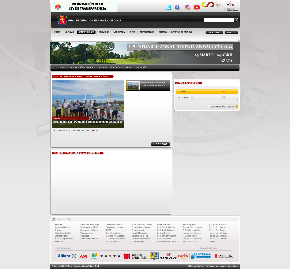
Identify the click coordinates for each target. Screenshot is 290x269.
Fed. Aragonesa (190, 224)
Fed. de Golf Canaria (166, 230)
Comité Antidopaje (114, 233)
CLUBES (163, 32)
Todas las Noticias (62, 227)
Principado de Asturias (218, 224)
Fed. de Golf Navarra (192, 239)
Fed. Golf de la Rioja (166, 227)
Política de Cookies (195, 266)
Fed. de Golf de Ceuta (166, 242)
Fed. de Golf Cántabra (218, 233)
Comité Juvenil (138, 230)
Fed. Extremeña (164, 239)
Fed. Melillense (163, 233)
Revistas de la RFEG (89, 227)
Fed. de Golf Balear (217, 230)
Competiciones (62, 236)
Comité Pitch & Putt (140, 236)
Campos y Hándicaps (115, 236)
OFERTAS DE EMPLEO (181, 32)
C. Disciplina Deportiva (115, 239)
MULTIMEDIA (120, 32)
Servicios (59, 242)
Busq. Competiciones (64, 239)
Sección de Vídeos (114, 224)
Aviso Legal (233, 266)
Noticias (58, 224)
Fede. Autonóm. (164, 224)
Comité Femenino (113, 242)
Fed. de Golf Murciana (218, 239)
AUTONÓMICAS (147, 32)
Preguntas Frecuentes (90, 224)
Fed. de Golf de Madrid (192, 227)
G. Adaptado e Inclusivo (142, 224)
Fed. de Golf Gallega (192, 233)
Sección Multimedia (89, 239)
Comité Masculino (139, 233)
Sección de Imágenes (115, 227)
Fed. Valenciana (190, 242)
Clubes (212, 242)
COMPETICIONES (86, 32)
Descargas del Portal (89, 230)
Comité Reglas (138, 242)
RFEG (133, 32)
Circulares (85, 236)
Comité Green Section (141, 227)
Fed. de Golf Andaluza (218, 236)
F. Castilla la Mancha (192, 230)
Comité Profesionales (141, 239)
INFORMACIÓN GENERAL (81, 68)
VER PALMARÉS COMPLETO (223, 106)
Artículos (58, 230)
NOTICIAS (69, 32)
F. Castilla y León (190, 236)
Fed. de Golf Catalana (166, 236)
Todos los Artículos (63, 233)
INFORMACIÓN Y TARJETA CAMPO (115, 68)
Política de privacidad (216, 266)
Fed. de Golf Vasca (217, 227)
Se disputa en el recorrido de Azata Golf (75, 130)
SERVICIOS (104, 32)
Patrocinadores (87, 233)
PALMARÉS (141, 68)
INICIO (58, 32)
